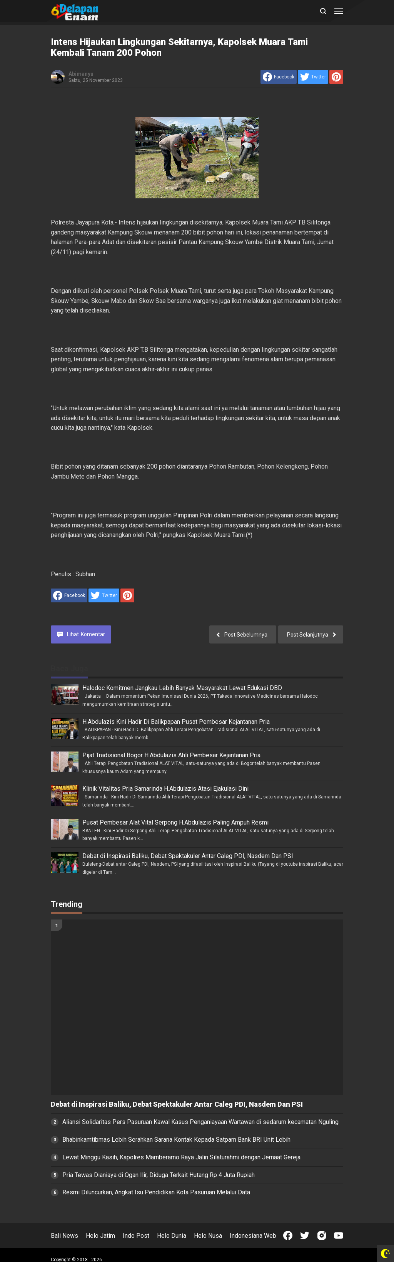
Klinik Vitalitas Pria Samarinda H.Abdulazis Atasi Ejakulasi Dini (165, 788)
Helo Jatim (100, 1235)
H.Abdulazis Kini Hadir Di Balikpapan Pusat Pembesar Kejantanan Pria (176, 721)
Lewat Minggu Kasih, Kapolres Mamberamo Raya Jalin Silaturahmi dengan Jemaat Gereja (181, 1157)
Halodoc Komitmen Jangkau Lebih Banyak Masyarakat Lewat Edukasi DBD (182, 688)
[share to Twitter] (313, 77)
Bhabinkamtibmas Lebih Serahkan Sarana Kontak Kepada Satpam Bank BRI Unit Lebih (176, 1139)
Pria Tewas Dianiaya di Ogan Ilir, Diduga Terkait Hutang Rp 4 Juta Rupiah (158, 1175)
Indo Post (136, 1235)
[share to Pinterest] (336, 77)
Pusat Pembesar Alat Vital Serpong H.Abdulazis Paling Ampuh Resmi (175, 822)
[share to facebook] (278, 77)
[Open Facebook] (287, 1235)
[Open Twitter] (304, 1235)
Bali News (64, 1235)
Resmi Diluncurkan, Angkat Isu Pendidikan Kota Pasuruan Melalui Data (156, 1192)
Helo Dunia (171, 1235)
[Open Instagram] (321, 1235)
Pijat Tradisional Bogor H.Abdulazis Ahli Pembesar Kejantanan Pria (171, 755)
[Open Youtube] (338, 1235)
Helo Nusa (208, 1235)
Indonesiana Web (253, 1235)
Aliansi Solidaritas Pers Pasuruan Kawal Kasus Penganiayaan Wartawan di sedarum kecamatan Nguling (200, 1122)
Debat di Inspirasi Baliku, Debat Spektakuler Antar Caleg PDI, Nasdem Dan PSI (187, 856)
